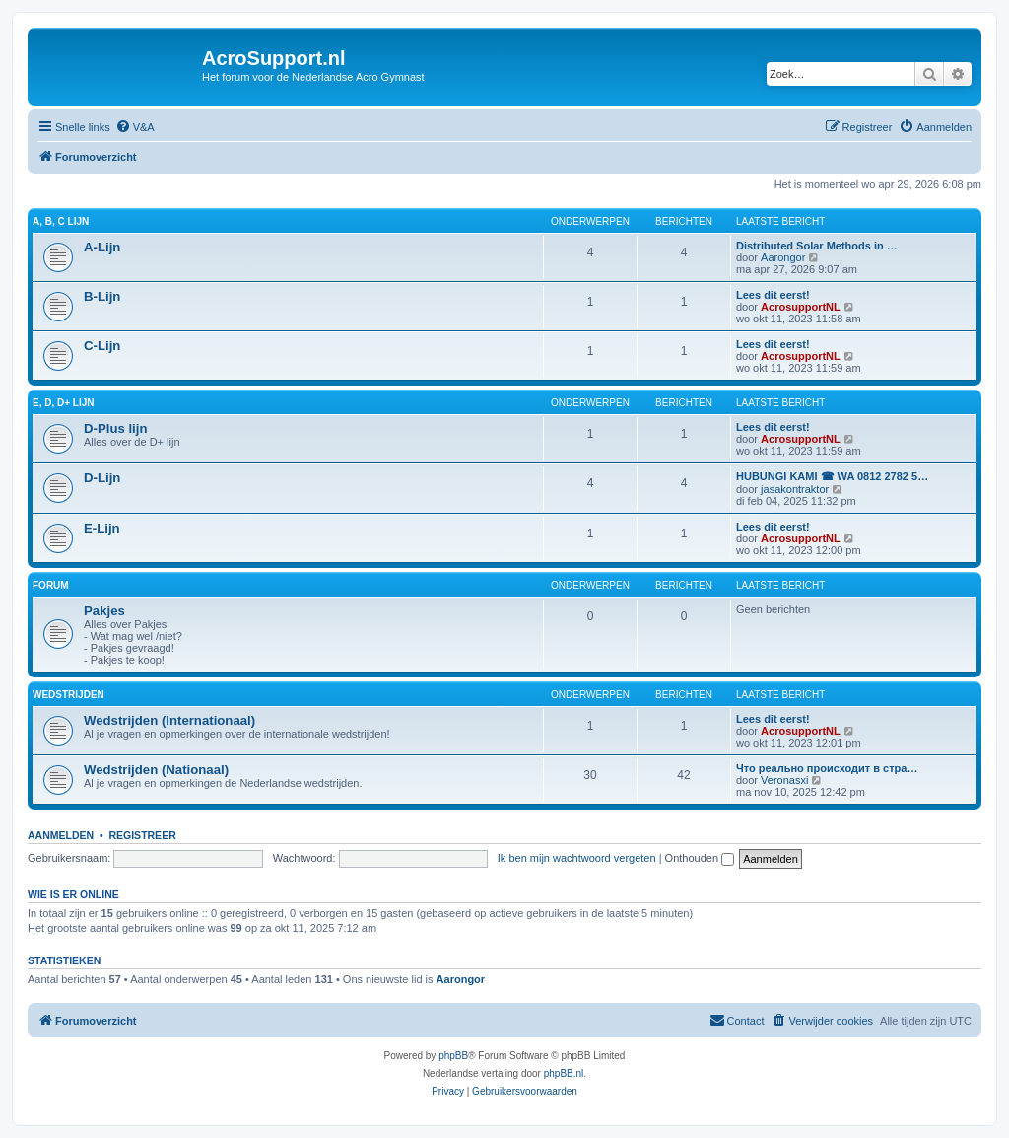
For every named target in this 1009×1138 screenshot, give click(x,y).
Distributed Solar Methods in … (817, 245)
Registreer (141, 835)
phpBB (453, 1055)
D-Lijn (102, 477)
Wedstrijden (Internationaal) (169, 720)
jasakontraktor (795, 489)
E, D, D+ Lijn (64, 402)
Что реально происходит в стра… (826, 768)
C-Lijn (102, 345)
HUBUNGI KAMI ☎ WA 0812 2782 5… (832, 476)
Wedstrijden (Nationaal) (156, 769)
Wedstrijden (68, 694)
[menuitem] (135, 127)
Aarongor (783, 257)
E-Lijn (102, 528)
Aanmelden (61, 835)
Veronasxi (784, 780)
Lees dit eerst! (773, 295)
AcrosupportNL (801, 307)
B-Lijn (102, 296)
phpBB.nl (564, 1073)
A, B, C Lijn (61, 221)
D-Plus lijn (115, 428)
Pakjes (104, 611)
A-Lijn (102, 247)
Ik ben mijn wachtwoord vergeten (577, 858)
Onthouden (700, 858)
